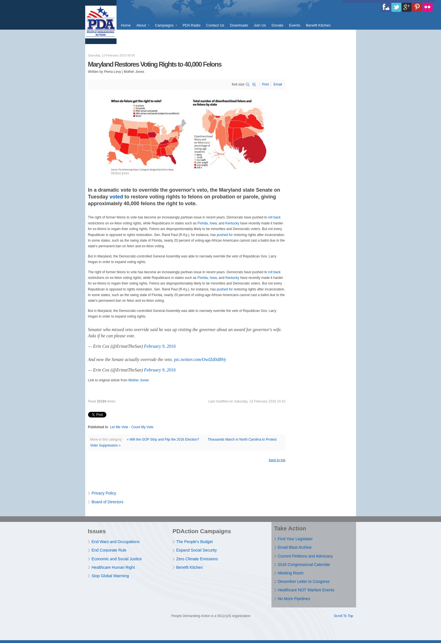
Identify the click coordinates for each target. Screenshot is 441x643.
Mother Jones (138, 380)
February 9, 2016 (159, 346)
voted (116, 197)
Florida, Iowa (207, 223)
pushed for (225, 235)
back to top (277, 460)
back (276, 217)
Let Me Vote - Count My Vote (131, 427)
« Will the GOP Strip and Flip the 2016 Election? (163, 439)
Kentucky (232, 223)
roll (270, 217)
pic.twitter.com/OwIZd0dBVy (200, 359)
